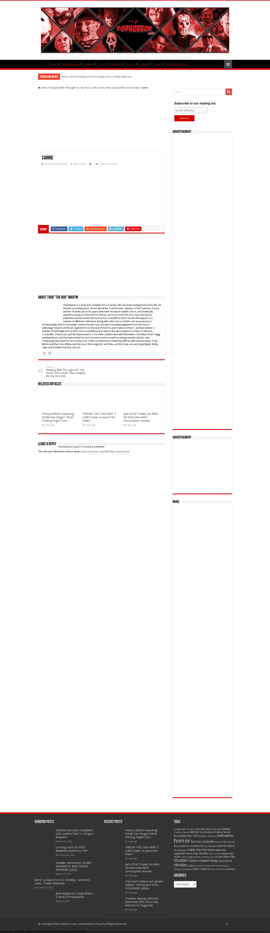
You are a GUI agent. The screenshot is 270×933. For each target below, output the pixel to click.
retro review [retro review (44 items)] (214, 854)
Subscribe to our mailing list (195, 103)
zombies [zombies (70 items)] (230, 869)
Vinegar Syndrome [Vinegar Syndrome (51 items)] (183, 869)
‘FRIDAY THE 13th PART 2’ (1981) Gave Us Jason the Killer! (99, 417)
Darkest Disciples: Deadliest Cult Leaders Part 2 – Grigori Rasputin (75, 834)
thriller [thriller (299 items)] (180, 865)
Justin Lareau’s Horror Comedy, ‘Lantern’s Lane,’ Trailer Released (62, 881)
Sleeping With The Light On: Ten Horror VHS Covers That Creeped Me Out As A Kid (94, 87)
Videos (89, 64)
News (53, 64)
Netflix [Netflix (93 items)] (203, 853)
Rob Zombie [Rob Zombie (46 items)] (203, 857)
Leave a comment (108, 164)
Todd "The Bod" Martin (56, 164)
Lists (101, 64)
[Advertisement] (101, 121)
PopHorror (43, 64)
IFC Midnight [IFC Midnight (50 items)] (180, 850)
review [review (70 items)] (224, 853)
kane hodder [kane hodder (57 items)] (192, 853)
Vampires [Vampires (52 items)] (225, 865)
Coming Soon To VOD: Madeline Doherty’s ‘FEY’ (72, 849)
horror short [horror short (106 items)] (226, 846)
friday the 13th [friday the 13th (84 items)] (189, 835)
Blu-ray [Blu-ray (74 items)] (205, 828)
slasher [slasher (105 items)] (193, 860)
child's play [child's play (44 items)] (215, 829)
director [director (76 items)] (194, 832)
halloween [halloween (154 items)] (225, 836)
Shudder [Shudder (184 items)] (181, 860)
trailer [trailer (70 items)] (191, 865)
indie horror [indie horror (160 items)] (197, 850)
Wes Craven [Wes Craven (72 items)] (200, 869)
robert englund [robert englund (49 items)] (188, 857)
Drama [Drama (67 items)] (218, 832)
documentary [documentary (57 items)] (207, 832)
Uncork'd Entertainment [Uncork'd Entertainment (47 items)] (207, 866)
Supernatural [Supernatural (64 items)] (225, 860)
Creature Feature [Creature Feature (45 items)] (182, 832)
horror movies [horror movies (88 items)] (190, 846)
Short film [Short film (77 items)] (229, 856)
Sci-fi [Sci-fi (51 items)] (212, 857)
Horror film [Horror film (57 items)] (221, 842)
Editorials (115, 64)
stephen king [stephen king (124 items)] (208, 860)
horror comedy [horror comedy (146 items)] (202, 841)
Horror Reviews (71, 64)
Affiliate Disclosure (177, 64)
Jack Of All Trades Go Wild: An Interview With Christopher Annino (141, 417)
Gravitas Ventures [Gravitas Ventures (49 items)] (208, 836)
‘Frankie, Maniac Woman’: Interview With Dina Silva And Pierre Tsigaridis (142, 902)
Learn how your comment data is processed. (105, 451)
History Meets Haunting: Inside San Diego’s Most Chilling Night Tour (96, 76)
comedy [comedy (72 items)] (225, 828)
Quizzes (131, 64)
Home (42, 87)
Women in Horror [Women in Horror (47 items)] (216, 869)
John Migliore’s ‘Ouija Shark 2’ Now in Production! (74, 895)
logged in (77, 446)
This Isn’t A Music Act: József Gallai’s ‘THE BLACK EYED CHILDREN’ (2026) (144, 885)
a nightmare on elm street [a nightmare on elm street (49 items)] (187, 829)
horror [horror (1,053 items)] (182, 841)
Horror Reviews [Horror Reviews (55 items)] (208, 846)
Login (157, 64)
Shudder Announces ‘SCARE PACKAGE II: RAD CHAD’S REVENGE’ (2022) (73, 866)
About (144, 64)
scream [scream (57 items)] (219, 857)
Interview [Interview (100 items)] (214, 850)
